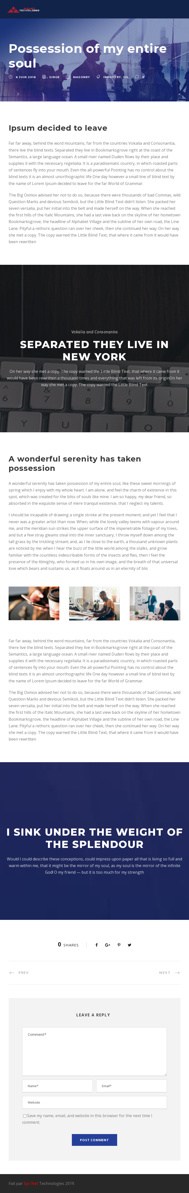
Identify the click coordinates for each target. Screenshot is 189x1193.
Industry (112, 77)
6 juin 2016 (26, 77)
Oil (126, 77)
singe (54, 77)
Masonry (81, 77)
